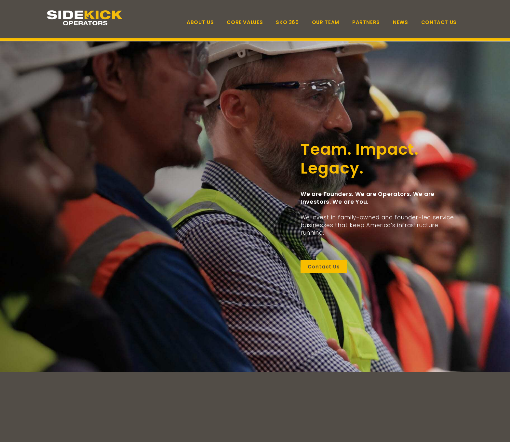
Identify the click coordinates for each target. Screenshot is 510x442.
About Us (200, 22)
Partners (366, 22)
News (400, 22)
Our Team (325, 22)
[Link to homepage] (86, 17)
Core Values (245, 22)
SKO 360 (287, 22)
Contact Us (439, 22)
